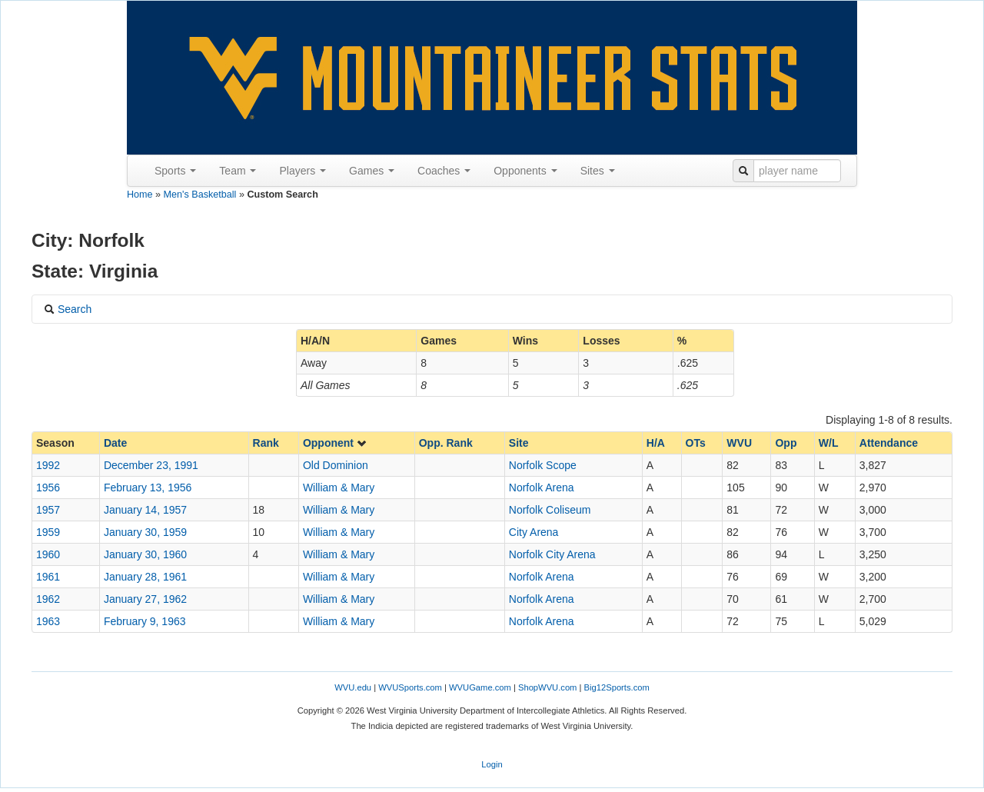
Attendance (888, 443)
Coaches (443, 171)
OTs (696, 443)
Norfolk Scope (543, 465)
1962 (48, 599)
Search (67, 309)
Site (519, 443)
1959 (48, 532)
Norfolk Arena (541, 487)
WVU (739, 443)
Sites (597, 171)
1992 (48, 465)
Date (115, 443)
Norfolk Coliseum (550, 510)
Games (371, 171)
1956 (48, 487)
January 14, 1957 (145, 510)
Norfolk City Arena (552, 554)
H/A (656, 443)
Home (140, 194)
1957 (48, 510)
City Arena (534, 532)
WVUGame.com (480, 687)
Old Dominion (335, 465)
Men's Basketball (200, 194)
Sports (175, 171)
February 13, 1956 (147, 487)
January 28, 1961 (145, 577)
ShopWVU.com (547, 687)
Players (302, 171)
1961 (48, 577)
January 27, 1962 (145, 599)
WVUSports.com (410, 687)
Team (237, 171)
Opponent (335, 443)
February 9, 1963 (145, 621)
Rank (266, 443)
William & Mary (338, 487)
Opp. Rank (446, 443)
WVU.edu (352, 687)
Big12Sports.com (617, 687)
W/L (829, 443)
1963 (48, 621)
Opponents (525, 171)
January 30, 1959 (145, 532)
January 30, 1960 (145, 554)
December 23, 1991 (151, 465)
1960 (48, 554)
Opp (785, 443)
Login (491, 764)
